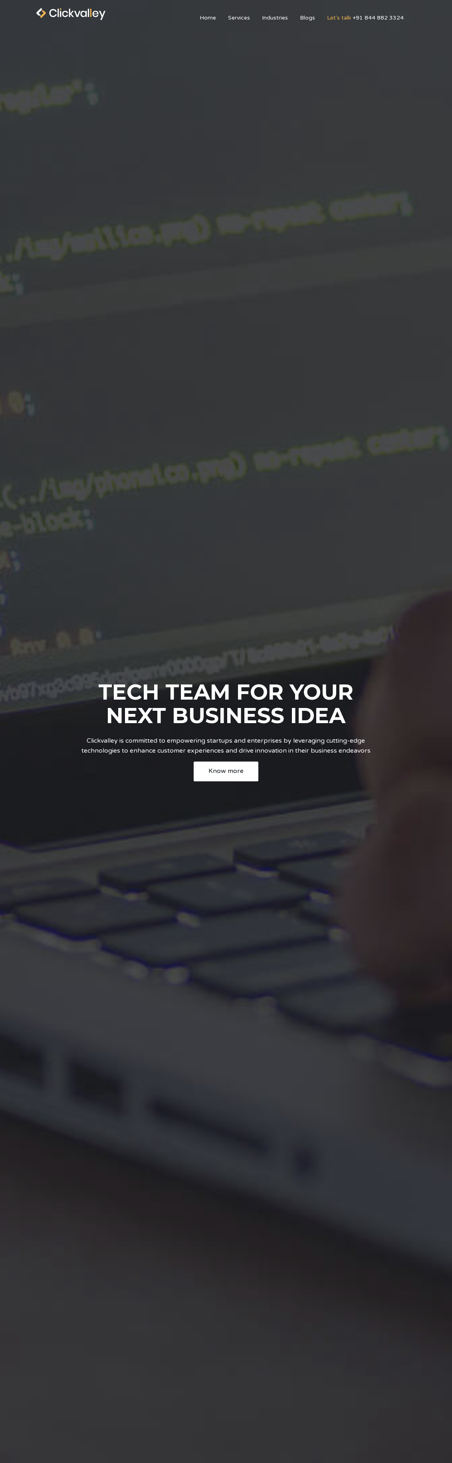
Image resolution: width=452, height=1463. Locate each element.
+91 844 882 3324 (365, 17)
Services (239, 17)
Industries (275, 17)
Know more (226, 771)
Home (208, 17)
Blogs (307, 17)
